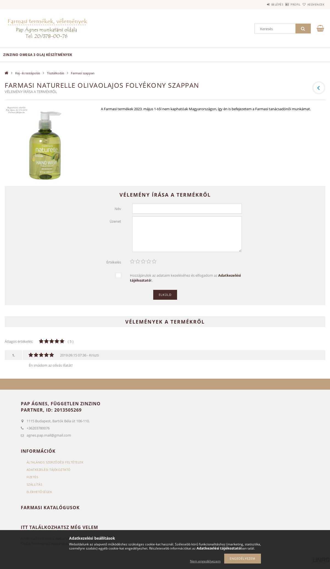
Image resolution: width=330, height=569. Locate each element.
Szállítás (34, 484)
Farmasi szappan (83, 73)
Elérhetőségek (39, 492)
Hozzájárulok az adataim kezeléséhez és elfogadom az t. (185, 278)
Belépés (262, 4)
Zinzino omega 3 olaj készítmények (37, 54)
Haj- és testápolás (27, 73)
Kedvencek (313, 4)
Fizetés (32, 477)
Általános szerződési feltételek (55, 462)
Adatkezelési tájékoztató (49, 470)
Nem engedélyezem (205, 561)
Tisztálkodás (55, 73)
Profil (286, 4)
